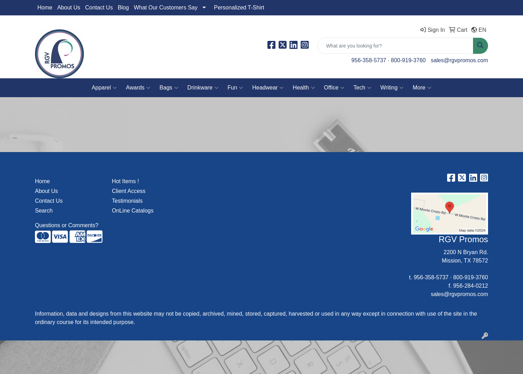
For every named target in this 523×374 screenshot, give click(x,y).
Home (44, 7)
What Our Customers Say (166, 7)
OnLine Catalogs (132, 211)
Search (44, 211)
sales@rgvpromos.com (459, 60)
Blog (123, 7)
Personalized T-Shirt (239, 7)
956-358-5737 (368, 60)
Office (334, 88)
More (422, 88)
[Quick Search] (395, 46)
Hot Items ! (125, 181)
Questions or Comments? (66, 225)
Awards (138, 88)
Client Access (128, 191)
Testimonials (127, 201)
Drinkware (202, 88)
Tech (362, 88)
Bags (168, 88)
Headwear (268, 88)
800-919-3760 (408, 60)
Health (304, 88)
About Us (68, 7)
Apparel (104, 88)
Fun (235, 88)
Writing (392, 88)
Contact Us (99, 7)
